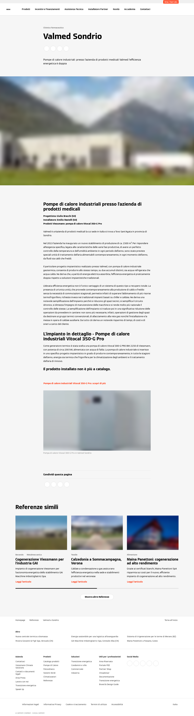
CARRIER (41, 713)
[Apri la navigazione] (8, 9)
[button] (172, 620)
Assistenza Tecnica (74, 9)
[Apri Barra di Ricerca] (177, 9)
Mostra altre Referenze (97, 596)
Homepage (20, 620)
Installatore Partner (98, 9)
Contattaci (145, 9)
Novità (116, 9)
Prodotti (26, 9)
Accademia (129, 9)
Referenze (34, 620)
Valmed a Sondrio (51, 620)
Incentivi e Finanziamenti (47, 9)
